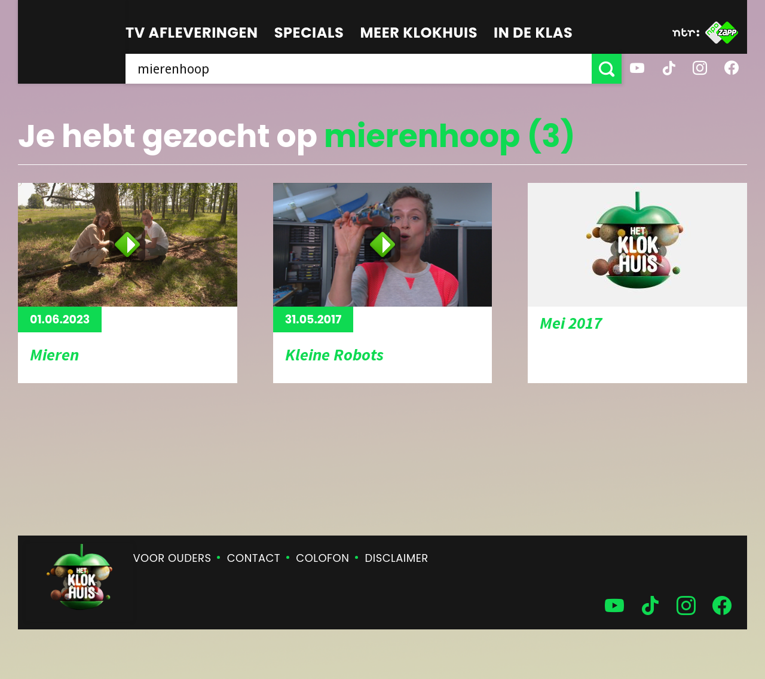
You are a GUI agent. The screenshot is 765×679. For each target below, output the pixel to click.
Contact (253, 557)
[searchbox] (359, 69)
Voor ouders (172, 557)
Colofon (322, 557)
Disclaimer (397, 557)
